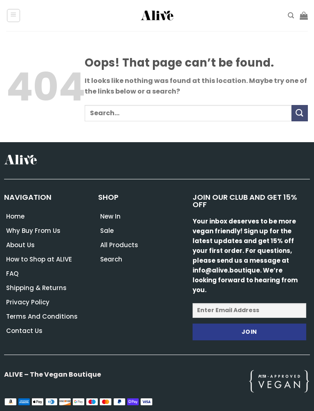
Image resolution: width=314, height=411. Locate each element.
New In (110, 216)
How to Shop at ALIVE (39, 259)
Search (111, 259)
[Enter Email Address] (249, 310)
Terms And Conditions (42, 316)
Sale (107, 230)
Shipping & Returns (36, 288)
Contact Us (24, 330)
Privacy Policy (27, 302)
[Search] (291, 15)
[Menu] (13, 15)
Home (15, 216)
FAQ (12, 273)
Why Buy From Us (33, 230)
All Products (119, 245)
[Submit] (300, 113)
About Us (20, 245)
